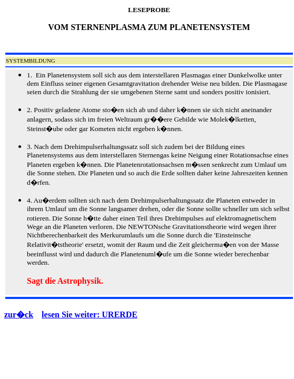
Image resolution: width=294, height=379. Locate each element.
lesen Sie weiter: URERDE (90, 314)
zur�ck (18, 314)
